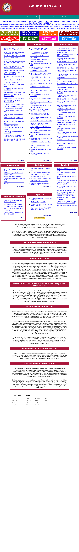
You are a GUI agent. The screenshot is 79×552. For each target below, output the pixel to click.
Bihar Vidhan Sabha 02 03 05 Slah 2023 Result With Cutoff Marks (14, 67)
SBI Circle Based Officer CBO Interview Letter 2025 (39, 123)
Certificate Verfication (13, 197)
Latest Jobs (34, 17)
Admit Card (25, 17)
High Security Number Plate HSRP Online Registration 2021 (41, 208)
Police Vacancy (39, 409)
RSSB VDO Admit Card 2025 (38, 71)
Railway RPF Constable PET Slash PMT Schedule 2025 (40, 127)
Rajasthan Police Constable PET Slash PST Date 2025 (40, 60)
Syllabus (54, 17)
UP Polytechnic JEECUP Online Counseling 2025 (66, 183)
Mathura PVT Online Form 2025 (66, 190)
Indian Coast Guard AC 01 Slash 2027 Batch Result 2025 (13, 49)
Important (39, 194)
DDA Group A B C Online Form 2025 (67, 48)
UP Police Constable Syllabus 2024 (40, 178)
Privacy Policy (15, 405)
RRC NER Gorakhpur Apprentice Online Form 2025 (66, 133)
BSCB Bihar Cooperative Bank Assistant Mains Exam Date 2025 (40, 114)
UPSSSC (37, 398)
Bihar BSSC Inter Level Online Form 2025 (9, 34)
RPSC (27, 405)
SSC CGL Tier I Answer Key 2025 (14, 98)
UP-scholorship (29, 400)
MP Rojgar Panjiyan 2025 (38, 202)
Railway (46, 405)
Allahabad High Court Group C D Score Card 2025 (13, 101)
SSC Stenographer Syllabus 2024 (40, 172)
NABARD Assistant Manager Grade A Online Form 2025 (67, 55)
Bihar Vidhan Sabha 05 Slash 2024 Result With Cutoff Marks (14, 52)
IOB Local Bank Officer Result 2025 (14, 92)
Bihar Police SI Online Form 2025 (29, 33)
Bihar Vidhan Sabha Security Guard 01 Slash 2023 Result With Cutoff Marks (14, 62)
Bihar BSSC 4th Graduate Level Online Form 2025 (66, 96)
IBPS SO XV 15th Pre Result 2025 (14, 121)
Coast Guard (29, 409)
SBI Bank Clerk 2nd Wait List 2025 (14, 70)
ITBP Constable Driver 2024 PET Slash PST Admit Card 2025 (40, 49)
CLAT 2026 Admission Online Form (67, 180)
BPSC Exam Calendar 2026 (12, 82)
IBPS (36, 400)
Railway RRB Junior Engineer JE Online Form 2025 (66, 71)
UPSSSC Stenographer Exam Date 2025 (29, 38)
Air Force (37, 402)
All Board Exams (15, 400)
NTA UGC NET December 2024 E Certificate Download (14, 201)
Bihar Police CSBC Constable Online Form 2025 (10, 39)
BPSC (27, 398)
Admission (64, 17)
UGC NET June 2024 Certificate (13, 206)
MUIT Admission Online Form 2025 (67, 205)
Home (5, 17)
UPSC (27, 402)
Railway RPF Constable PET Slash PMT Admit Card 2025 (40, 106)
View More (20, 160)
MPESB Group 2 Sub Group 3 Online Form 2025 (65, 109)
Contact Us (14, 398)
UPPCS (28, 407)
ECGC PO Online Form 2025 (65, 81)
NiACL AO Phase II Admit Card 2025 (41, 121)
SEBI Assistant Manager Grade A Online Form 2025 (66, 105)
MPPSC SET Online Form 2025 (66, 122)
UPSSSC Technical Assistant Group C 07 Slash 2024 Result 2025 (14, 136)
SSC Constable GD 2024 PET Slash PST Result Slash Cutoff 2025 (14, 139)
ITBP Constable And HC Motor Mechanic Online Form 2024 (39, 52)
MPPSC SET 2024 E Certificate (13, 204)
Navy (46, 402)
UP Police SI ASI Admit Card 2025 (40, 81)
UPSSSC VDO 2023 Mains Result (14, 104)
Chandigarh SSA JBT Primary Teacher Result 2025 (12, 73)
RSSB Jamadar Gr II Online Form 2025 (69, 38)
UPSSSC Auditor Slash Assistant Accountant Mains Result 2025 (13, 107)
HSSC (36, 407)
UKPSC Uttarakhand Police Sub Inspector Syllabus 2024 (39, 175)
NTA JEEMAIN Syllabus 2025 (39, 181)
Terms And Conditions (17, 407)
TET (46, 407)
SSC (46, 400)
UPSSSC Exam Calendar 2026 (13, 80)
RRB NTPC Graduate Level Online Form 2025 (69, 33)
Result (15, 17)
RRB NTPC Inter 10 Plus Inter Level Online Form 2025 (67, 74)
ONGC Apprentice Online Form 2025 (49, 38)
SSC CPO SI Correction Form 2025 (67, 68)
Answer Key (44, 17)
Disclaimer (14, 402)
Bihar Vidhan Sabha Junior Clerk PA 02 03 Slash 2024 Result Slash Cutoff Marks (14, 57)
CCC (46, 398)
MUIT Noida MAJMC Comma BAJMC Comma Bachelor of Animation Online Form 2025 (65, 194)
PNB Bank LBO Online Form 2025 (67, 62)
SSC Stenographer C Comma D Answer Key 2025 (13, 173)
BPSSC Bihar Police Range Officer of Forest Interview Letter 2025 (40, 74)
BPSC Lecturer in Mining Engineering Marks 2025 (11, 124)
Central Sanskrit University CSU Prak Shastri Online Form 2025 (66, 202)
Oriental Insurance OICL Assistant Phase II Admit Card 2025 (40, 110)
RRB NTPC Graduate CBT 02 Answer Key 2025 (12, 95)
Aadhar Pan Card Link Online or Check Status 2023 (13, 213)
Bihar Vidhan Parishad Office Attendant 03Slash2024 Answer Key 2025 (14, 178)
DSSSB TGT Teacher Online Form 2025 (49, 34)
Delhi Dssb (38, 405)
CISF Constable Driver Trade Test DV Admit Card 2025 (40, 68)
